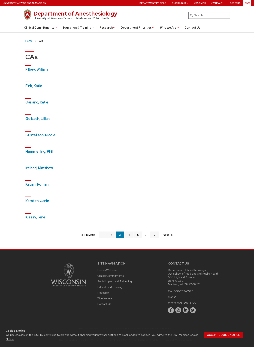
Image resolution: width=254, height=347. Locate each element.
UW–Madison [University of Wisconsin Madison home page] (24, 3)
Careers (235, 3)
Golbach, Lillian (37, 118)
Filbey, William (36, 69)
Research (107, 27)
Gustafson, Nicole (40, 135)
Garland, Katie (36, 102)
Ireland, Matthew (39, 168)
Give (247, 3)
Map (172, 297)
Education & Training (78, 27)
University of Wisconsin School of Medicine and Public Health (71, 18)
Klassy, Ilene (35, 217)
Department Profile (153, 3)
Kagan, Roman (37, 184)
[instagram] (178, 310)
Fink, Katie (33, 86)
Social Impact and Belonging (114, 281)
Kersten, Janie (37, 200)
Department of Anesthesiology (75, 13)
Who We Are (169, 27)
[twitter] (193, 310)
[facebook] (171, 310)
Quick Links (180, 3)
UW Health (217, 3)
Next (169, 235)
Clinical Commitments (40, 27)
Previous (91, 235)
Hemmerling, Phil (39, 151)
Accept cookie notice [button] (223, 335)
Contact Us (192, 27)
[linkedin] (186, 310)
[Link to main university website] (68, 287)
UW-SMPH (200, 3)
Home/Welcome (107, 270)
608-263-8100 (186, 302)
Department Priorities (138, 27)
